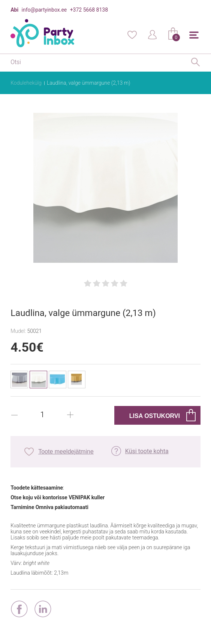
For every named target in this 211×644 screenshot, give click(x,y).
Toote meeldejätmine (66, 451)
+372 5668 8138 (89, 10)
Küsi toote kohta (147, 451)
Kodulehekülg (26, 83)
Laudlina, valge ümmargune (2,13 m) (88, 83)
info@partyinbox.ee (44, 10)
